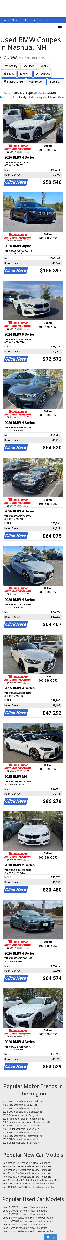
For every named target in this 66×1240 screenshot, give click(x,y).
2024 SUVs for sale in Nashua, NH (21, 1132)
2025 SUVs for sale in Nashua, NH (21, 1125)
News (15, 20)
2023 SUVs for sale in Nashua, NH (21, 1139)
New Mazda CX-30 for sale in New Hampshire (27, 1170)
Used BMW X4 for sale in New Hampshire (25, 1228)
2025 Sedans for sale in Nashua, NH (22, 1129)
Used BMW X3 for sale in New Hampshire (25, 1207)
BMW (8, 74)
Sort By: (56, 81)
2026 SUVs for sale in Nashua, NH (21, 1108)
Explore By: (10, 66)
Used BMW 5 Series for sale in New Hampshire (28, 1217)
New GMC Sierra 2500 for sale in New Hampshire (29, 1187)
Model (25, 74)
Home (6, 20)
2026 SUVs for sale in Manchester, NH (23, 1111)
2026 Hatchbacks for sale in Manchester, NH (26, 1122)
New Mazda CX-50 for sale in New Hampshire (27, 1166)
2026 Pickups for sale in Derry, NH (21, 1115)
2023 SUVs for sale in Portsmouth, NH (23, 1135)
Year (44, 66)
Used (29, 66)
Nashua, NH (13, 81)
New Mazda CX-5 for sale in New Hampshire (26, 1163)
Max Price (36, 81)
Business (37, 20)
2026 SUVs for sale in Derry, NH (20, 1105)
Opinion (59, 20)
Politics (25, 20)
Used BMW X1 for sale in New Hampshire (25, 1214)
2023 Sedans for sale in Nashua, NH (22, 1142)
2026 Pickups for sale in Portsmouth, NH (24, 1118)
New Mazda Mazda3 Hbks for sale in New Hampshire (31, 1180)
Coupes (43, 74)
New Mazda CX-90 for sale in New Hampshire (27, 1173)
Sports (49, 20)
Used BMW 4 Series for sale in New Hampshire (28, 1231)
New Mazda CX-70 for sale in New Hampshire (27, 1176)
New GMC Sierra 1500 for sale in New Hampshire (29, 1183)
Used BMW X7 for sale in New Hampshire (25, 1224)
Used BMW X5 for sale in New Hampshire (25, 1210)
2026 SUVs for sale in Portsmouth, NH (23, 1101)
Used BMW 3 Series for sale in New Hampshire (28, 1221)
